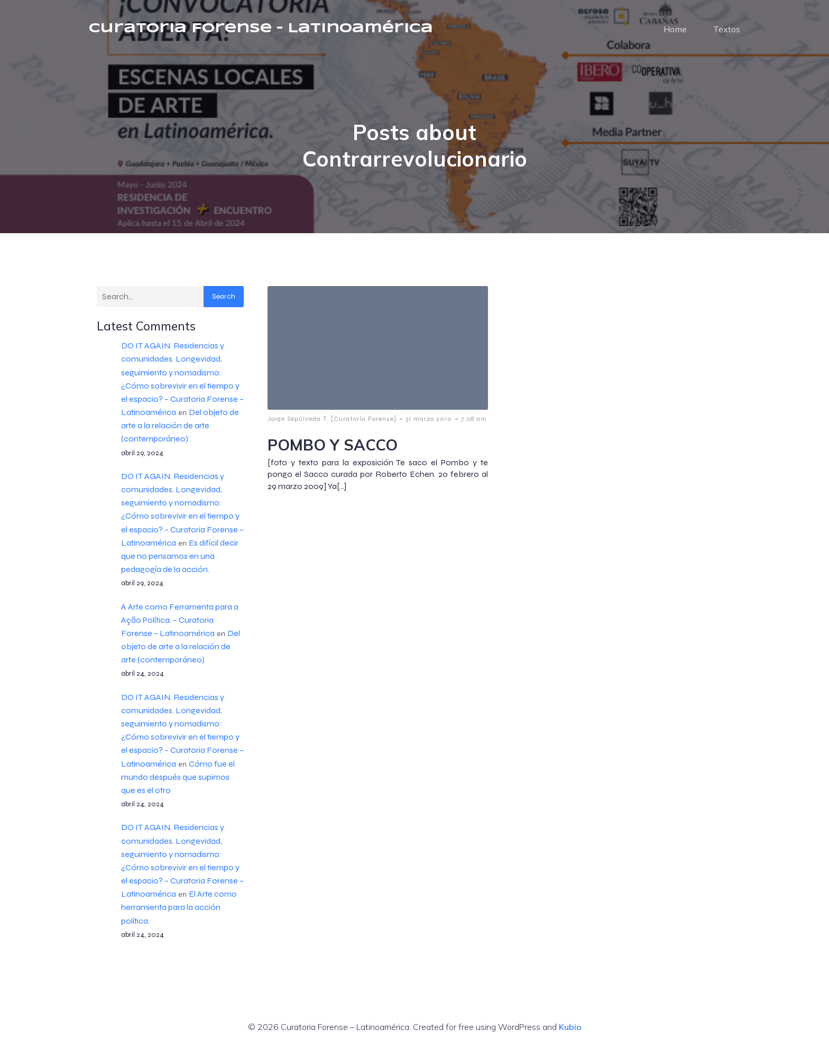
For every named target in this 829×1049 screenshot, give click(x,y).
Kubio (570, 1027)
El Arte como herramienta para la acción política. (179, 907)
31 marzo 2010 (429, 418)
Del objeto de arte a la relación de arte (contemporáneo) (180, 425)
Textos (726, 29)
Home (675, 29)
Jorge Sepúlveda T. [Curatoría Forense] (332, 418)
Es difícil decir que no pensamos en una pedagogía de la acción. (179, 556)
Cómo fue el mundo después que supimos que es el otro (178, 777)
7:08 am (474, 418)
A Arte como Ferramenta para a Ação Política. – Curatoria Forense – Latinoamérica (179, 620)
